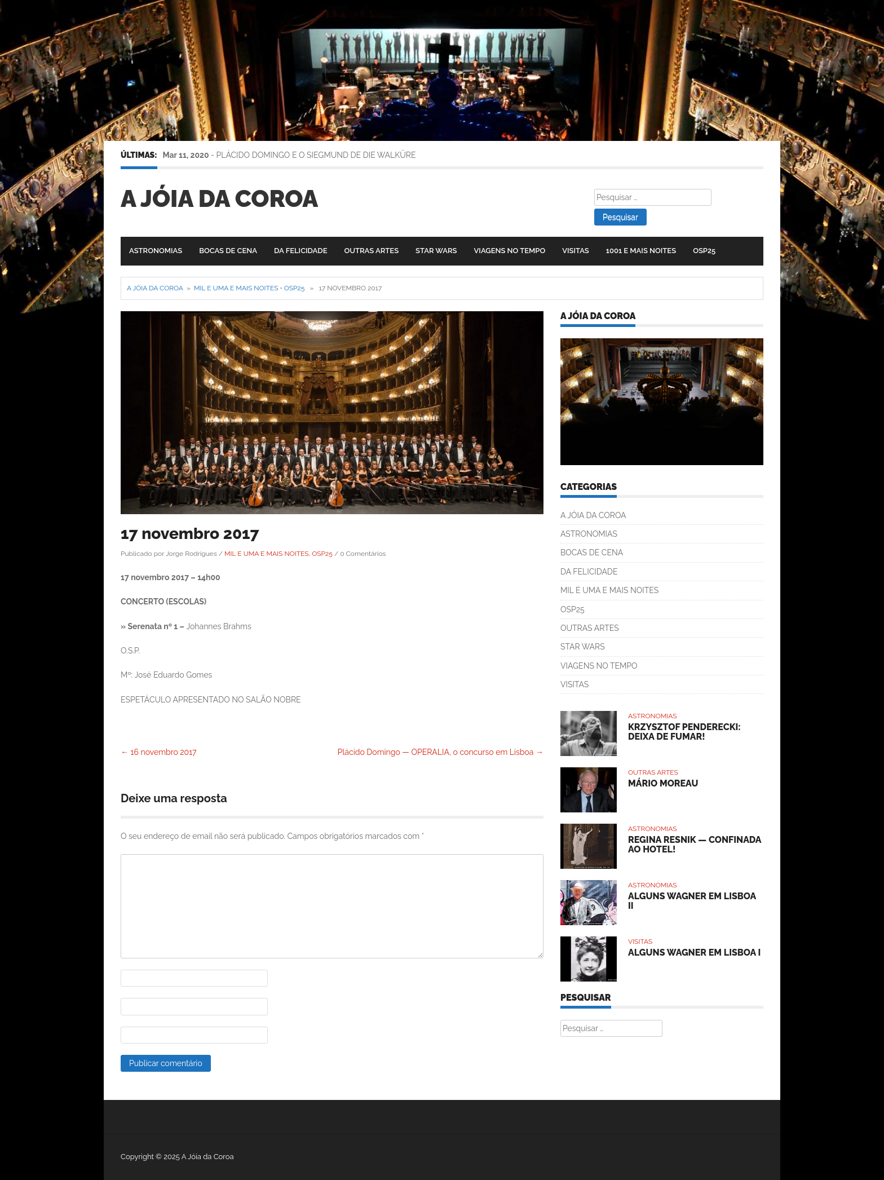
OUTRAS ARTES (371, 250)
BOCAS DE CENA (228, 250)
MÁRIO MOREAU (663, 783)
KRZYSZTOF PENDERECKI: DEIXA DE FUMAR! (684, 732)
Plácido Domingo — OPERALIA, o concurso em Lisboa (440, 752)
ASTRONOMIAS (155, 250)
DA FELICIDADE (300, 250)
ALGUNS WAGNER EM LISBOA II (692, 901)
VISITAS (575, 250)
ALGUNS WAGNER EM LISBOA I (694, 952)
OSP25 (704, 250)
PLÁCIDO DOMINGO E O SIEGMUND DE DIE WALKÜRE (316, 155)
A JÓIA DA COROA (593, 515)
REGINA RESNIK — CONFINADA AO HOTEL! (694, 844)
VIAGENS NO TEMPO (510, 250)
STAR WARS (436, 250)
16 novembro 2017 (159, 752)
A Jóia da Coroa (219, 199)
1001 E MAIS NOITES (641, 250)
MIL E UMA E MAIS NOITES (236, 288)
